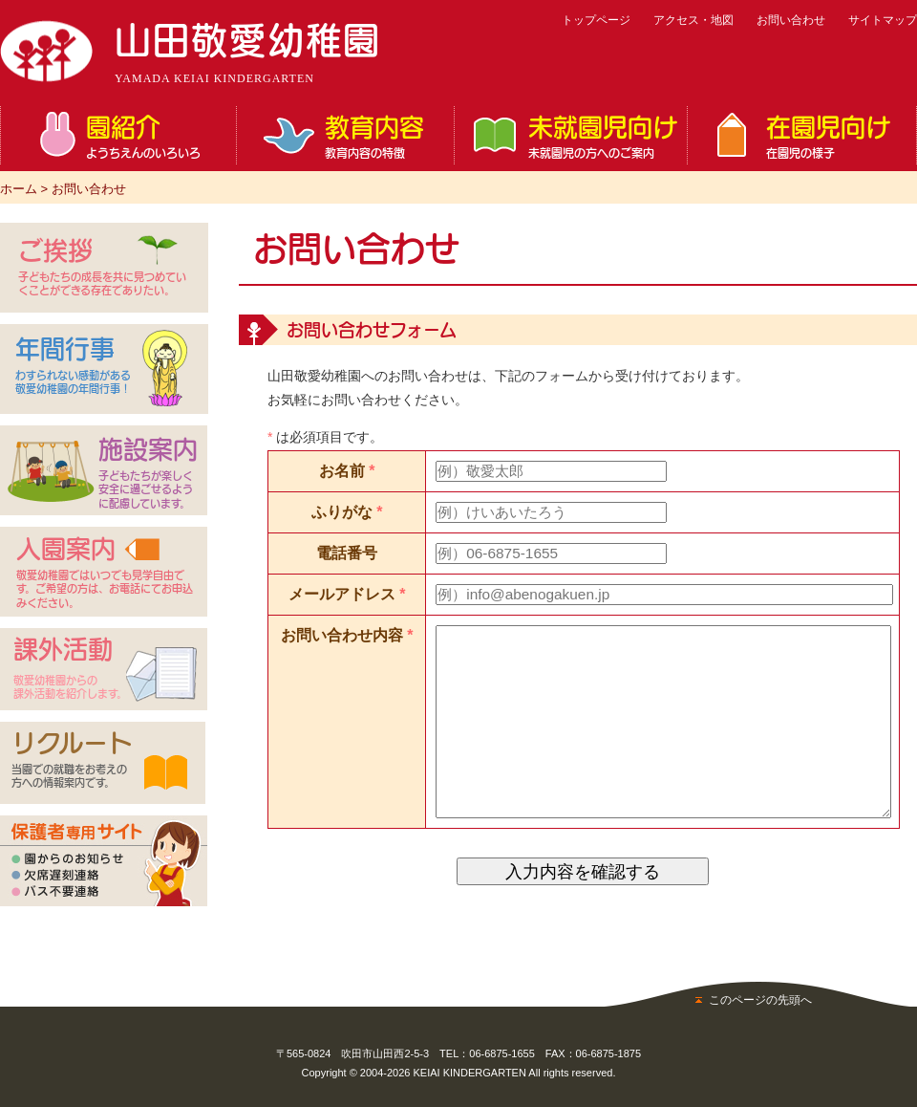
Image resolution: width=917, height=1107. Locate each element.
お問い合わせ (791, 20)
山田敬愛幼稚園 (248, 53)
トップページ (596, 20)
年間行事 (73, 366)
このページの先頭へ (760, 1000)
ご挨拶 (103, 268)
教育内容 (384, 137)
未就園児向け (602, 137)
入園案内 (106, 573)
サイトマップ (882, 20)
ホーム (18, 189)
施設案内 (148, 473)
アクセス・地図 (693, 20)
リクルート (73, 760)
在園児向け (836, 137)
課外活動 (71, 669)
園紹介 (156, 137)
